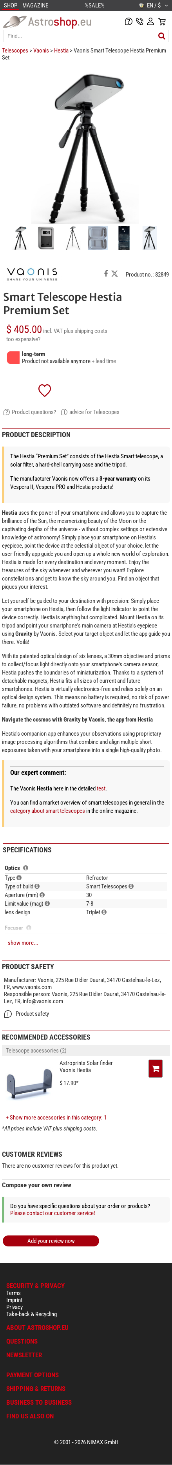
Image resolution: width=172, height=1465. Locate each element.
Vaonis (41, 50)
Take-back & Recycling (31, 1314)
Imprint (14, 1300)
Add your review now (51, 1240)
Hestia (61, 50)
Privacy (14, 1307)
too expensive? (23, 339)
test (101, 788)
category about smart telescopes (47, 810)
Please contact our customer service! (52, 1213)
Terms (13, 1293)
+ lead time (104, 361)
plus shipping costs (85, 331)
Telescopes (15, 50)
